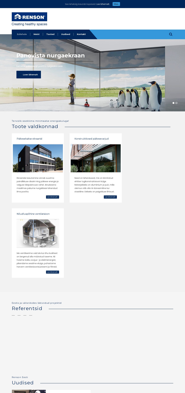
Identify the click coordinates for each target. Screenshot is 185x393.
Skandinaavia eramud (139, 280)
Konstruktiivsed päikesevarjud (89, 138)
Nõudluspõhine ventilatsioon (144, 138)
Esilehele (22, 34)
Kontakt (81, 34)
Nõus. (116, 4)
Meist (37, 34)
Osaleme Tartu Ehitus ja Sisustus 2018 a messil (63, 323)
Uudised (65, 34)
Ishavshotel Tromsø (27, 280)
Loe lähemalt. (103, 4)
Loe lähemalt (50, 196)
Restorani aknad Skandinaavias (89, 280)
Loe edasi (52, 333)
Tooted (50, 34)
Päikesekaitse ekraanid (29, 138)
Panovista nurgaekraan (51, 55)
